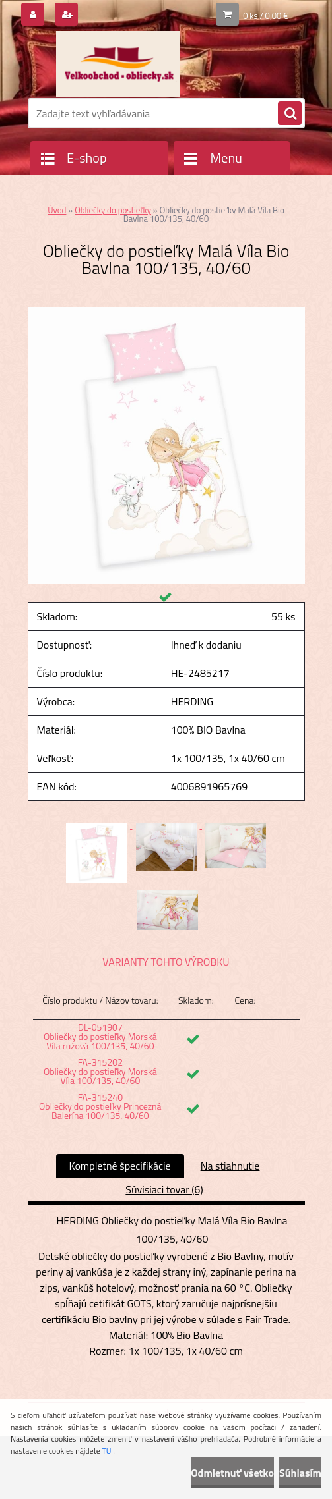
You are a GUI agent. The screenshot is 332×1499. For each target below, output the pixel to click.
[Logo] (118, 64)
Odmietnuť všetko (232, 1473)
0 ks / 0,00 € (265, 15)
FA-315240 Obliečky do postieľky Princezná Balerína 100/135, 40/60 (100, 1106)
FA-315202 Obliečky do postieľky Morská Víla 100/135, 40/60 (100, 1071)
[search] (290, 113)
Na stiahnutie (230, 1166)
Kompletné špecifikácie (120, 1166)
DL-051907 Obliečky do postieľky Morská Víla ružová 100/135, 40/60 (100, 1036)
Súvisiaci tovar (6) (164, 1189)
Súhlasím (300, 1473)
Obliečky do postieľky (113, 210)
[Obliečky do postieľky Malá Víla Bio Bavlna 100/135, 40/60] (166, 312)
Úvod (57, 210)
